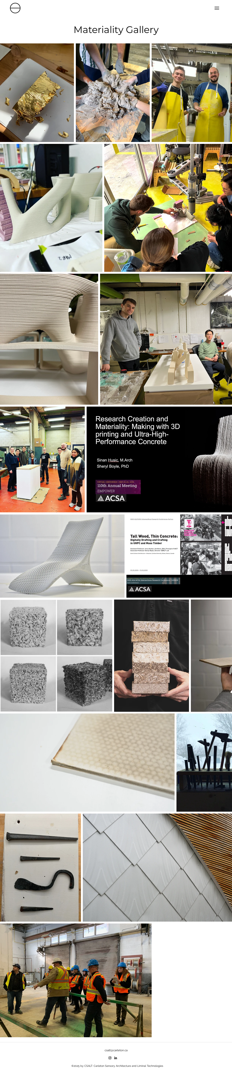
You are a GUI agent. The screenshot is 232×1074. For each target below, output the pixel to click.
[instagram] (110, 1058)
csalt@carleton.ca (116, 1050)
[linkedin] (116, 1058)
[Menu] (217, 8)
